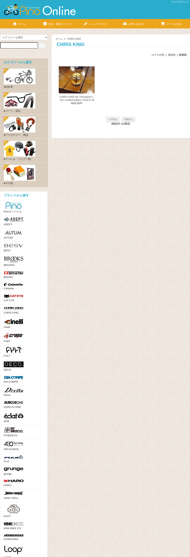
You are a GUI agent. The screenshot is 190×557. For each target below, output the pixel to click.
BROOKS (14, 261)
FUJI (14, 459)
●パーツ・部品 (19, 102)
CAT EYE (14, 298)
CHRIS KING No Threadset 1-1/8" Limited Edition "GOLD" (77, 98)
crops (14, 337)
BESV (14, 247)
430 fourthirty (14, 446)
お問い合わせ (133, 22)
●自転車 (19, 78)
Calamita (14, 286)
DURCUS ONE (14, 405)
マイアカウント (178, 1)
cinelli (14, 323)
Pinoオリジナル (14, 207)
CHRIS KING (74, 39)
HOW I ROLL (14, 495)
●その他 (19, 175)
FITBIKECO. (14, 432)
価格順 (172, 54)
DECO (14, 366)
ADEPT (14, 221)
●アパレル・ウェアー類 (19, 151)
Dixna (14, 392)
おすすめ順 (157, 54)
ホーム (19, 22)
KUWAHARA (14, 537)
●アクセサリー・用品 (19, 126)
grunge (14, 471)
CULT (14, 352)
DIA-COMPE (14, 379)
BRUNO (14, 275)
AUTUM (14, 234)
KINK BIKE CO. (14, 526)
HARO (14, 483)
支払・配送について (57, 22)
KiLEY (14, 511)
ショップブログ (95, 22)
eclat (14, 418)
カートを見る (171, 22)
